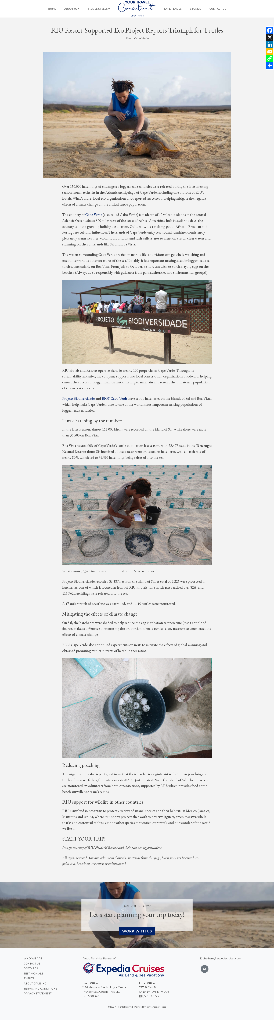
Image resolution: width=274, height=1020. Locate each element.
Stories (195, 8)
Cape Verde (93, 214)
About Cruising (35, 983)
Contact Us (217, 8)
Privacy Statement (37, 993)
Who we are (33, 958)
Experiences (173, 8)
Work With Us (137, 931)
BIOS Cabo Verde (115, 398)
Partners (31, 968)
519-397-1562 (151, 996)
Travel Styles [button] (98, 8)
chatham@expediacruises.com (222, 958)
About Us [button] (70, 8)
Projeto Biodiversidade (78, 398)
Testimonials (33, 973)
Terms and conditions (40, 988)
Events (29, 978)
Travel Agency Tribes (156, 1007)
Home (52, 8)
